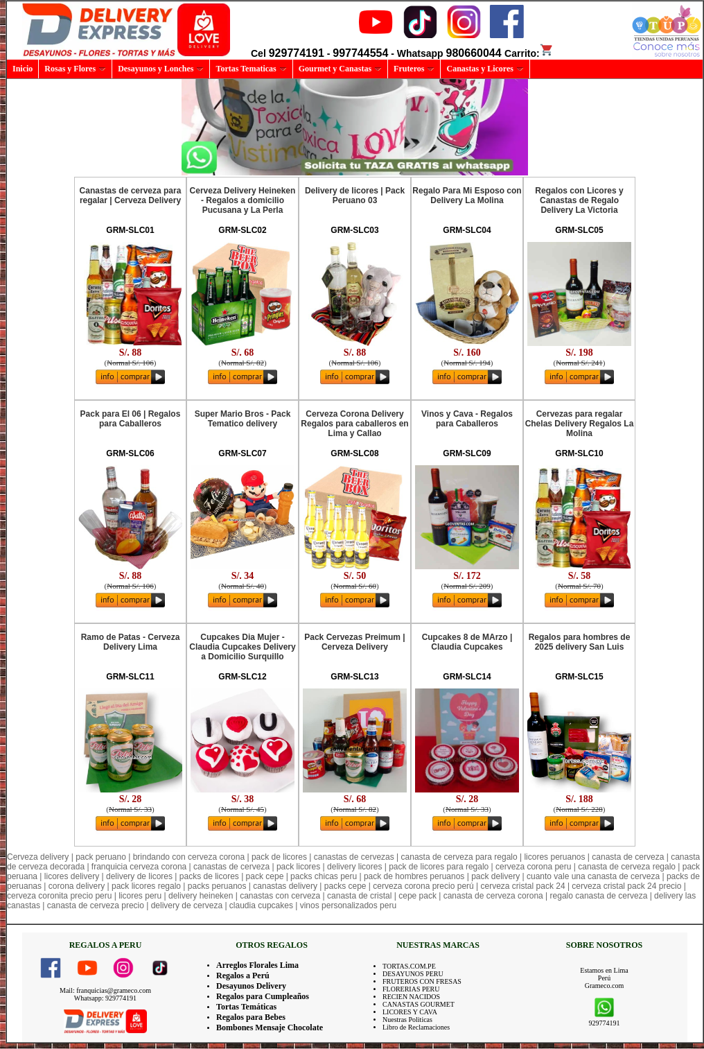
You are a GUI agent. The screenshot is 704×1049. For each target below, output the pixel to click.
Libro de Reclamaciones (416, 1027)
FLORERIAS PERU (411, 989)
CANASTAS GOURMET (418, 1004)
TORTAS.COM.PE (409, 966)
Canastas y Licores (484, 68)
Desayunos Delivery (251, 986)
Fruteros (414, 68)
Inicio (22, 68)
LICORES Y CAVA (409, 1012)
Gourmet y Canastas (340, 68)
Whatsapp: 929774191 (105, 998)
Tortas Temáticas (246, 1007)
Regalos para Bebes (250, 1017)
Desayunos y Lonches (161, 68)
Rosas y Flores (75, 68)
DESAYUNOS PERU (412, 974)
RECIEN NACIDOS (411, 996)
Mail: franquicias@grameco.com (105, 990)
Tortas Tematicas (250, 68)
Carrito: (529, 53)
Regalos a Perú (243, 975)
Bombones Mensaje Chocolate (269, 1027)
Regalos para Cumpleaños (262, 996)
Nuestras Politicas (407, 1019)
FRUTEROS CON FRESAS (421, 981)
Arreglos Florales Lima (257, 965)
